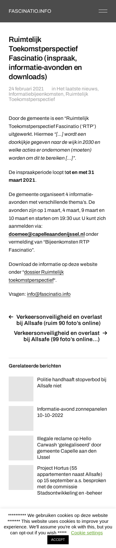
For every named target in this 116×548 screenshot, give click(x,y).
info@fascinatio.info (49, 294)
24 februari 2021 (26, 88)
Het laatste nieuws (77, 88)
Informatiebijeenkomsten (36, 94)
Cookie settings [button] (87, 532)
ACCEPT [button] (58, 539)
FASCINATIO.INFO (30, 11)
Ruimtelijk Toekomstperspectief (48, 96)
